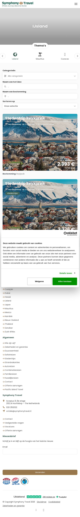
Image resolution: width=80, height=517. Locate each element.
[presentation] (22, 462)
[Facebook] (36, 510)
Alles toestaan (65, 281)
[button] (2, 56)
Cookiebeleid (54, 502)
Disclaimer (41, 502)
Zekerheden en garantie (14, 506)
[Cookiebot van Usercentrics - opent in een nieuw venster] (65, 234)
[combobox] (40, 96)
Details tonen (66, 273)
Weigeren (39, 281)
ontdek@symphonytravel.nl (18, 411)
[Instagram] (44, 510)
